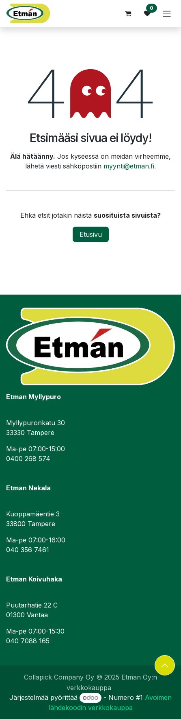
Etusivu (91, 234)
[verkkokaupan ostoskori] (128, 13)
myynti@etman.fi (128, 166)
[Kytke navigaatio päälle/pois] (167, 13)
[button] (165, 665)
